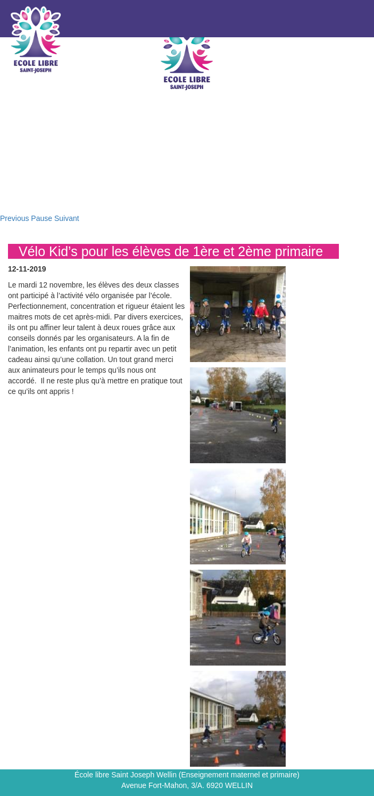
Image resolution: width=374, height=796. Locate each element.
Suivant (66, 218)
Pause (41, 218)
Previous (14, 218)
